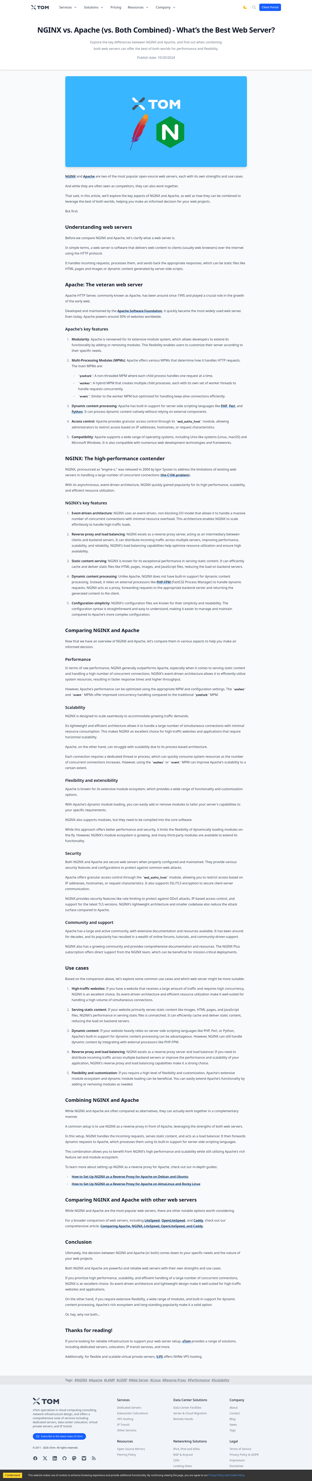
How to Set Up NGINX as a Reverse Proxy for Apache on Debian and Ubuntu (130, 1176)
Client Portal (270, 7)
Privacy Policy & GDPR (243, 1454)
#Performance (199, 1380)
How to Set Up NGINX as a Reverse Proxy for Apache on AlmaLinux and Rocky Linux (136, 1184)
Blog (232, 1419)
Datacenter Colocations (132, 1413)
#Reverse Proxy (174, 1380)
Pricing (115, 7)
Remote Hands (183, 1419)
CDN (176, 1460)
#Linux (155, 1380)
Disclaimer (236, 1466)
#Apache (95, 1380)
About (233, 1407)
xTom (186, 1341)
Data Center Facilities (187, 1407)
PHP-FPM (164, 582)
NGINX (70, 176)
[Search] (254, 7)
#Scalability (220, 1380)
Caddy (198, 1220)
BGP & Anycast (183, 1454)
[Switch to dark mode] (245, 7)
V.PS (159, 1356)
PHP (224, 406)
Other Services (126, 1430)
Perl (232, 406)
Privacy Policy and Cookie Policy (226, 1475)
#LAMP (109, 1380)
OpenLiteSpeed (173, 1220)
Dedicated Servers (129, 1407)
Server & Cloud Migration (190, 1413)
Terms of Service (240, 1449)
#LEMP (122, 1380)
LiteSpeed (152, 1220)
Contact (234, 1413)
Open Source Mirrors (131, 1449)
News (233, 1424)
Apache (89, 176)
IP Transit (123, 1424)
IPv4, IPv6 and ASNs (186, 1449)
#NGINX (81, 1380)
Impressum (237, 1460)
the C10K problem (175, 475)
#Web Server (138, 1380)
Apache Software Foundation (139, 311)
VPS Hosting (125, 1419)
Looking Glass (182, 1466)
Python (77, 411)
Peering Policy (126, 1454)
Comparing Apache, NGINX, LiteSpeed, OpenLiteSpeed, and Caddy (152, 1226)
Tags (232, 1430)
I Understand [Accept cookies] (12, 1475)
